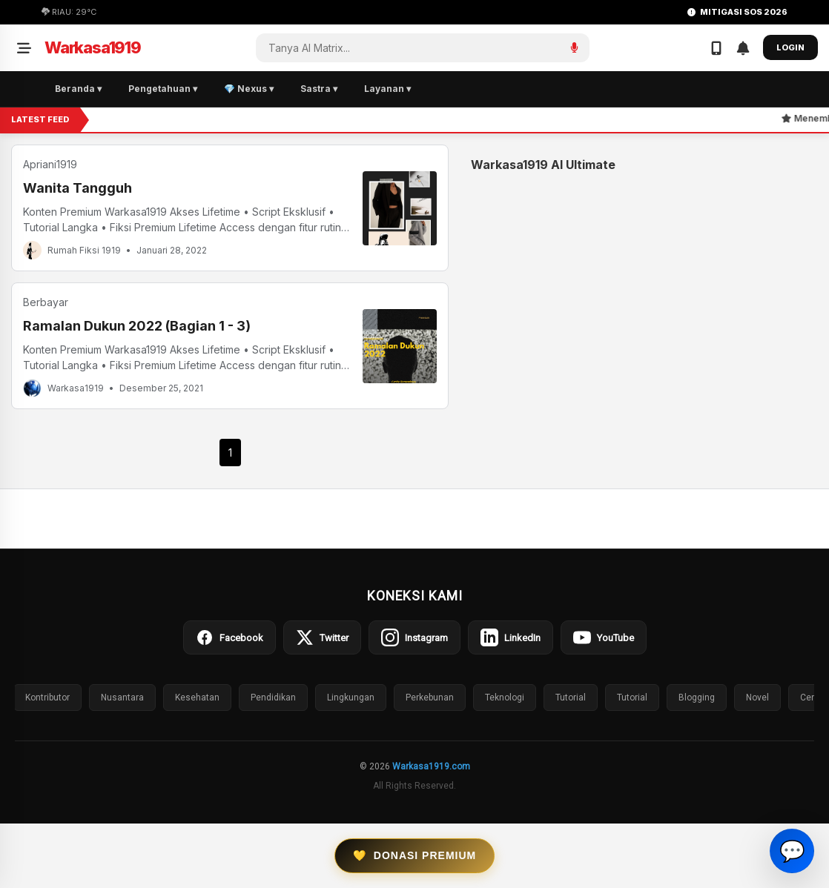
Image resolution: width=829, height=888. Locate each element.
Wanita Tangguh (77, 188)
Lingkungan (350, 697)
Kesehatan (197, 697)
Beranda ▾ (78, 88)
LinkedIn (510, 637)
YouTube (603, 637)
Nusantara (122, 697)
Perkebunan (430, 697)
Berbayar (45, 302)
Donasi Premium (414, 856)
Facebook (229, 637)
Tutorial (570, 697)
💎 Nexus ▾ (249, 88)
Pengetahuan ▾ (162, 88)
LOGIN (790, 47)
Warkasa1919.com (431, 766)
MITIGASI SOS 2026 (737, 12)
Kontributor (47, 697)
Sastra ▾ (318, 88)
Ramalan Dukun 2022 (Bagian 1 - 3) (137, 326)
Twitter (322, 637)
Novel (757, 697)
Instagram (414, 637)
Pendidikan (273, 697)
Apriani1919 (50, 164)
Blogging (696, 697)
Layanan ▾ (387, 88)
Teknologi (504, 697)
